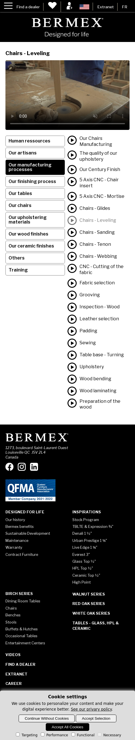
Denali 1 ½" (82, 533)
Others (17, 258)
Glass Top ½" (84, 561)
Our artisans (23, 153)
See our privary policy (91, 709)
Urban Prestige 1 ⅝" (89, 540)
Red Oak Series (88, 603)
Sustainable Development (27, 533)
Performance (54, 735)
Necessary (109, 735)
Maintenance (16, 540)
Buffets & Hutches (21, 629)
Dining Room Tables (22, 601)
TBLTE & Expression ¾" (92, 526)
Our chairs (20, 205)
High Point (81, 582)
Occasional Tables (21, 636)
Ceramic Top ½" (86, 575)
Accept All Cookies (67, 727)
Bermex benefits (19, 526)
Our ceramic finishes (31, 246)
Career (13, 683)
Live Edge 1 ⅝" (84, 547)
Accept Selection (96, 718)
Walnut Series (88, 594)
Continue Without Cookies (47, 718)
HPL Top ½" (82, 568)
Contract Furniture (21, 554)
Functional (82, 735)
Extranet (105, 7)
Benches (13, 615)
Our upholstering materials (28, 220)
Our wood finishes (28, 234)
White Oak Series (91, 613)
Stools (11, 622)
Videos (13, 654)
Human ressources (29, 141)
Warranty (13, 547)
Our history (15, 519)
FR (124, 7)
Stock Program (85, 519)
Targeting (26, 735)
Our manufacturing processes (30, 167)
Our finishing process (32, 181)
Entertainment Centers (25, 643)
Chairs (11, 608)
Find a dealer (28, 7)
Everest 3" (81, 554)
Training (18, 270)
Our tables (20, 193)
